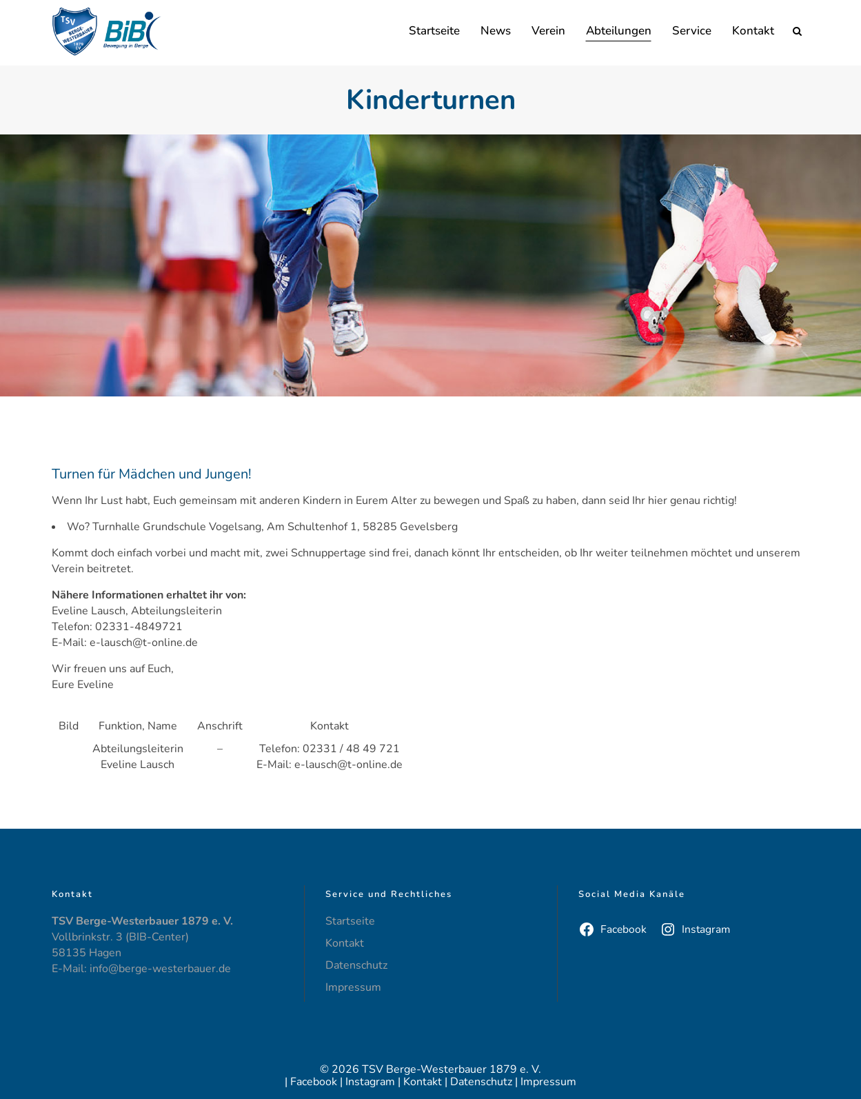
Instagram (370, 1081)
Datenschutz (356, 965)
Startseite (350, 921)
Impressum (353, 987)
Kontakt (344, 943)
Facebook (313, 1081)
